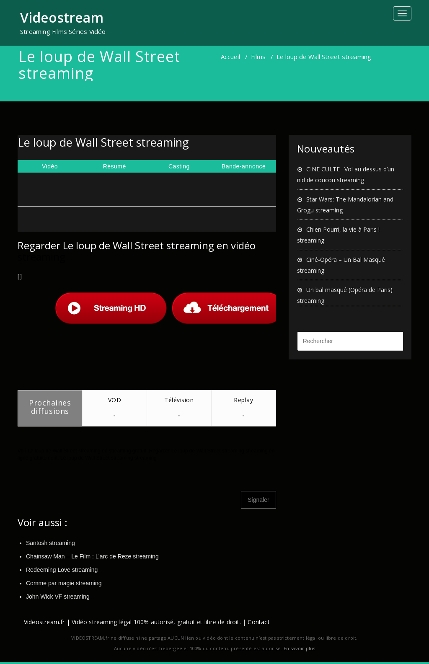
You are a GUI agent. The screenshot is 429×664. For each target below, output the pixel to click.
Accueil (230, 56)
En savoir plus (299, 648)
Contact (258, 622)
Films (258, 56)
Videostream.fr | (47, 622)
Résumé (114, 166)
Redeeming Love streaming (62, 569)
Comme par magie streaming (64, 583)
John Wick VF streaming (58, 596)
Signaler (258, 499)
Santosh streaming (50, 543)
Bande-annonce (244, 166)
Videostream (61, 17)
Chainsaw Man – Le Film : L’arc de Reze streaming (92, 556)
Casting (179, 166)
